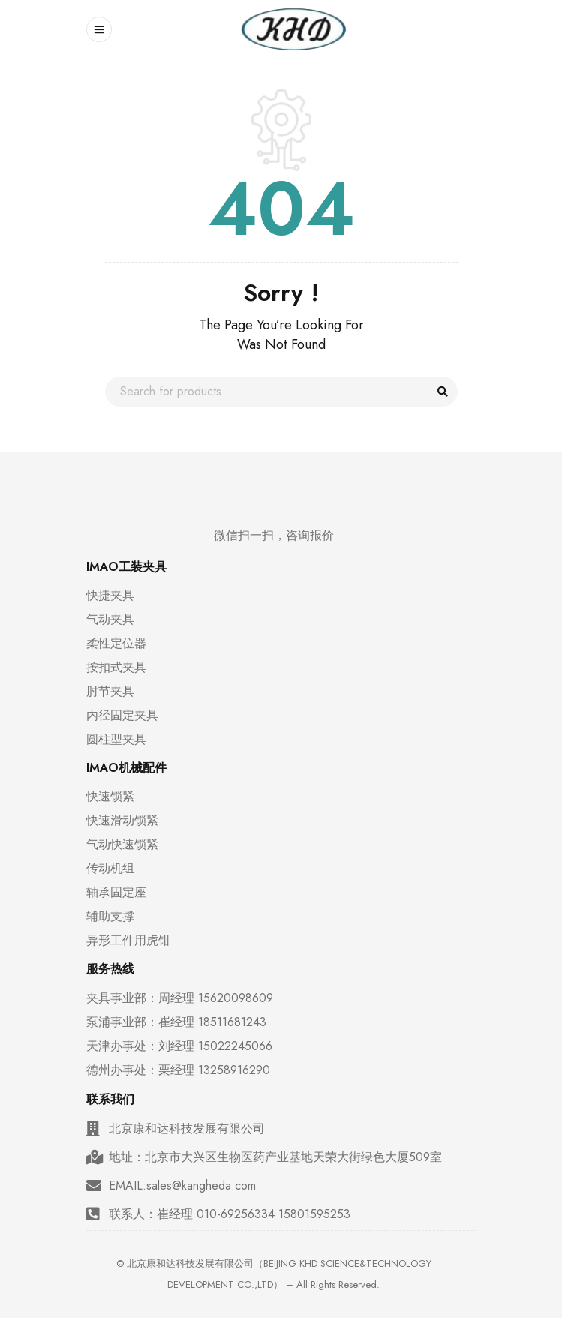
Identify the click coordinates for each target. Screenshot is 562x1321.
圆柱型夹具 (116, 739)
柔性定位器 (116, 643)
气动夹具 (110, 619)
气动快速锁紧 (122, 844)
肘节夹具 (110, 691)
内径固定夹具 (122, 715)
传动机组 (110, 868)
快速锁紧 (110, 796)
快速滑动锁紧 (122, 820)
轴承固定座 (116, 892)
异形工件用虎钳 (128, 940)
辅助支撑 (110, 916)
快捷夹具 (110, 595)
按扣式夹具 (116, 667)
